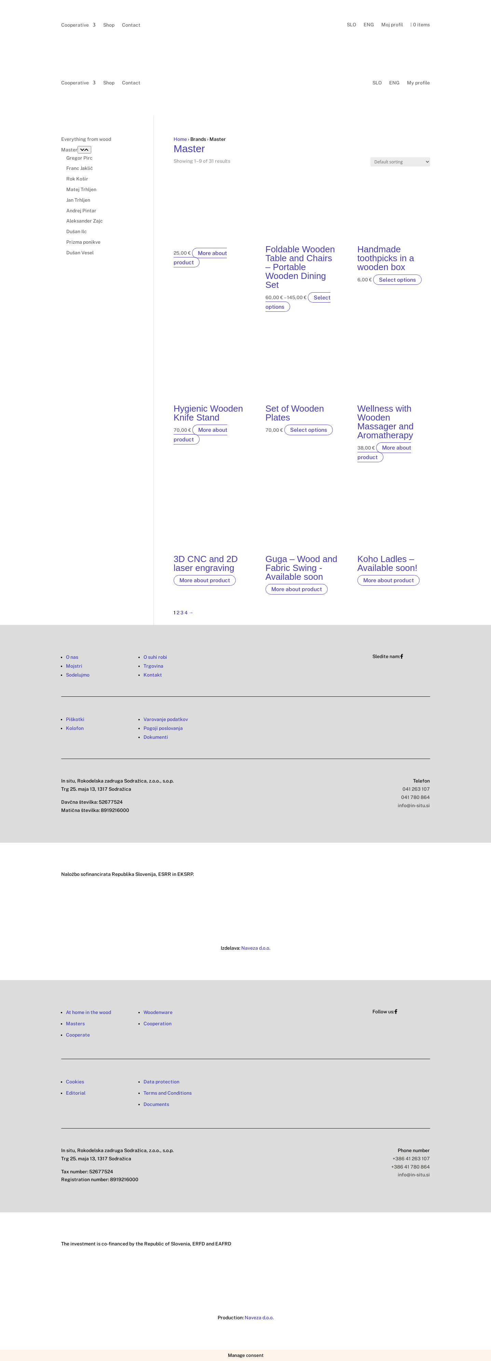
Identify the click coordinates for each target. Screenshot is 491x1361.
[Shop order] (400, 161)
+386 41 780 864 (410, 1167)
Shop (108, 25)
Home (180, 139)
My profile (418, 82)
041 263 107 (416, 789)
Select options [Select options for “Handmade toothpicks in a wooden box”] (397, 279)
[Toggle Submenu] (84, 150)
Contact (131, 25)
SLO (351, 24)
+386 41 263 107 (411, 1158)
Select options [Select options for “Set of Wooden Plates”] (308, 430)
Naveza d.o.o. (255, 948)
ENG (369, 24)
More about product (200, 257)
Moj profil (392, 24)
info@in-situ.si (414, 805)
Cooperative (75, 25)
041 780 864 (415, 797)
